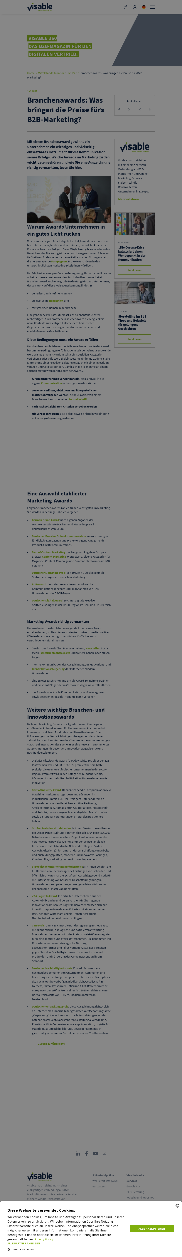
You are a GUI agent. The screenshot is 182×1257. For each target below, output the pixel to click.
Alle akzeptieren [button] (152, 1228)
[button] (66, 1243)
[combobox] (177, 1206)
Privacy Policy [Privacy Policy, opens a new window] (44, 1239)
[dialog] (91, 1229)
